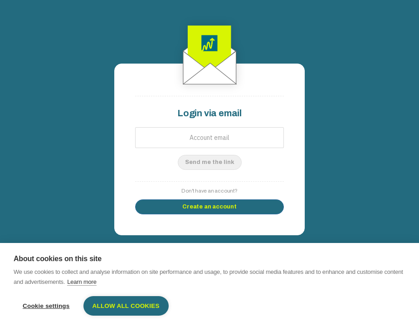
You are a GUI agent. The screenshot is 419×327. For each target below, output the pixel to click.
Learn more (81, 281)
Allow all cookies (126, 305)
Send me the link (209, 162)
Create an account (209, 206)
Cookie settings (46, 305)
